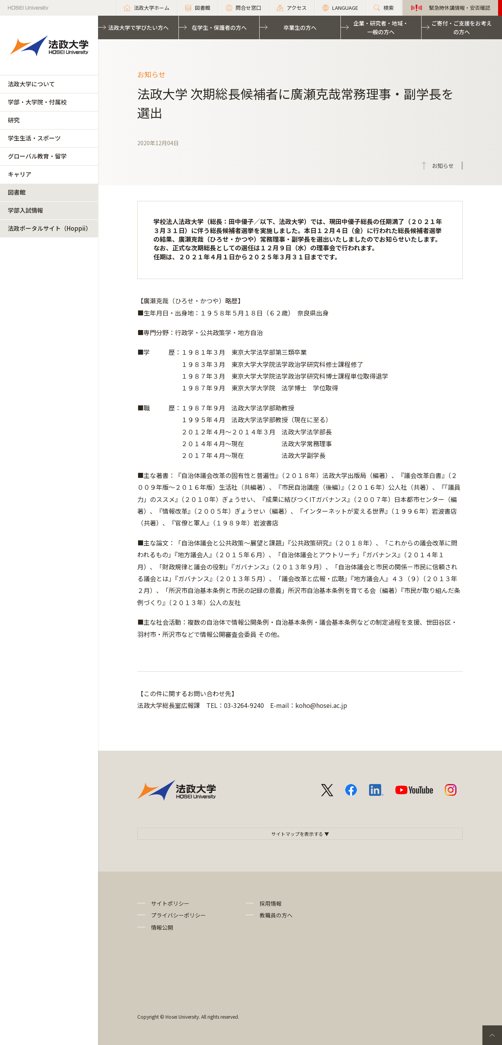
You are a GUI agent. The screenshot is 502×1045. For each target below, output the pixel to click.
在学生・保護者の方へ (219, 27)
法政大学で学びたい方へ (138, 27)
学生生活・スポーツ (34, 138)
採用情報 (271, 903)
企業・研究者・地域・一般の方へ (380, 27)
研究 (14, 120)
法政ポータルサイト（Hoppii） (49, 228)
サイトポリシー (170, 903)
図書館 (16, 192)
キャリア (19, 174)
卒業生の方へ (300, 27)
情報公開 (162, 927)
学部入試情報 (25, 210)
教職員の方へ (276, 915)
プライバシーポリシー (178, 915)
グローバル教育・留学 (37, 156)
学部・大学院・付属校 (37, 102)
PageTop (492, 1035)
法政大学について (31, 84)
